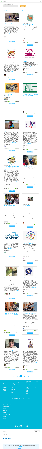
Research (4, 418)
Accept (19, 448)
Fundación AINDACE (26, 205)
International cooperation (7, 404)
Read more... (9, 33)
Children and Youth (6, 414)
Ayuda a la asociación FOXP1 (28, 24)
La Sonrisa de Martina (8, 59)
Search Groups (23, 6)
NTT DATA (35, 385)
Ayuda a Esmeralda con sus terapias (29, 313)
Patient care (5, 402)
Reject (23, 448)
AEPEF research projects (8, 94)
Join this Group (11, 41)
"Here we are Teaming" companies (27, 387)
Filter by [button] (6, 10)
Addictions (5, 400)
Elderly (4, 420)
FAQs (19, 386)
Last (28, 376)
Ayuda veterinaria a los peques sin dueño (11, 277)
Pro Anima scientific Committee (10, 242)
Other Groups (5, 422)
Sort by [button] (24, 10)
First (13, 376)
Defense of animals (6, 406)
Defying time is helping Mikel (9, 350)
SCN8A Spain (25, 131)
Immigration (5, 416)
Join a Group (13, 389)
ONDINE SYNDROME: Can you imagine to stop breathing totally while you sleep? (11, 168)
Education (5, 410)
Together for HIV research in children (11, 131)
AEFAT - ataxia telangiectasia (9, 205)
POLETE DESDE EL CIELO (27, 166)
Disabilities (5, 408)
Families (4, 412)
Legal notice (20, 388)
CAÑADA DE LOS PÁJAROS (9, 24)
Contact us (20, 390)
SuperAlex (24, 350)
